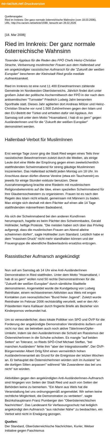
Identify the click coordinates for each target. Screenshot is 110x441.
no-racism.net (12, 4)
